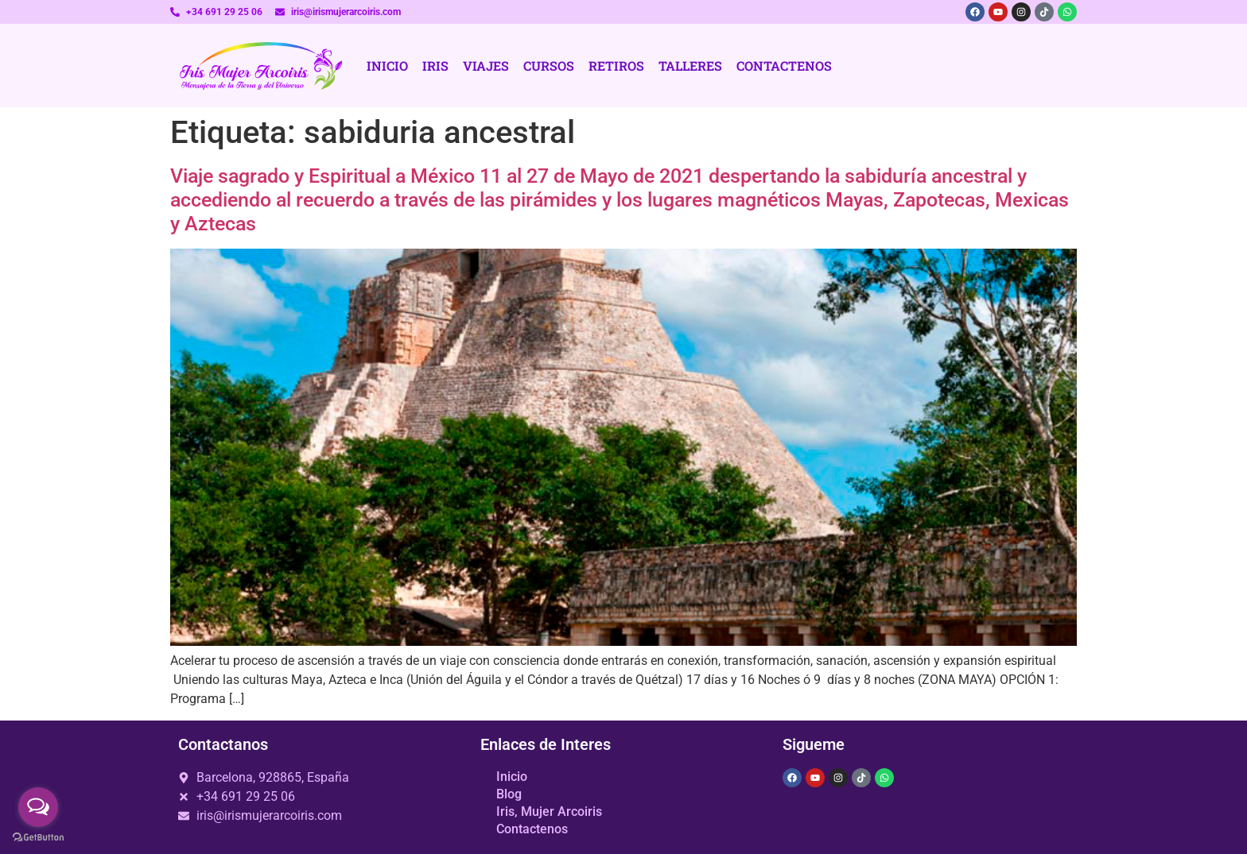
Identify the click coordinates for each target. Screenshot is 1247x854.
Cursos (548, 65)
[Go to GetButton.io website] (38, 838)
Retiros (616, 65)
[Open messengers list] (38, 807)
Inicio (387, 65)
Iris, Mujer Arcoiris (549, 811)
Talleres (690, 65)
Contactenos (784, 65)
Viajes (486, 65)
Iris (435, 65)
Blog (509, 794)
